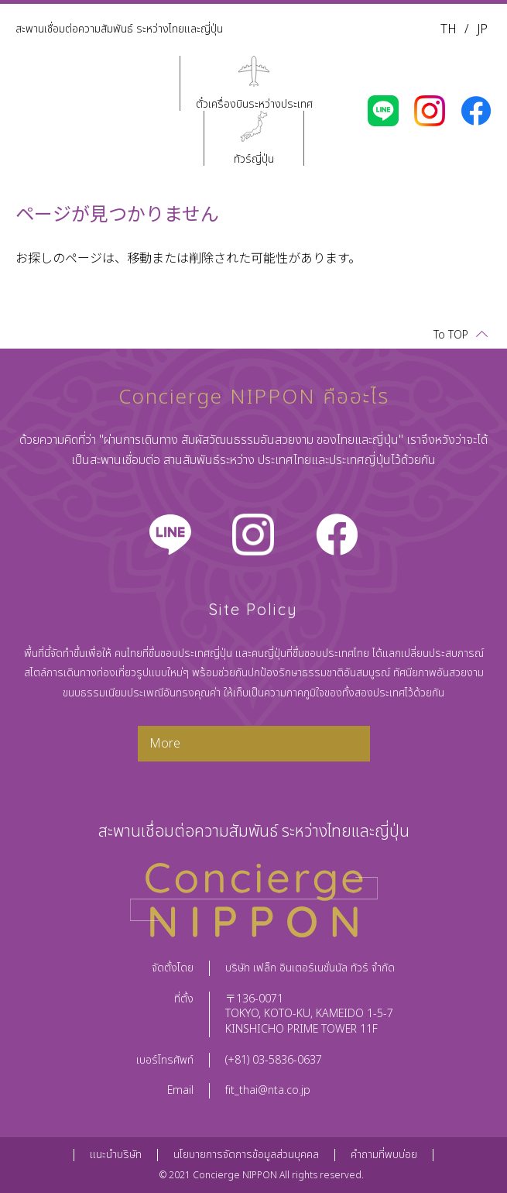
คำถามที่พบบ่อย (384, 1155)
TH (448, 29)
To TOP (450, 335)
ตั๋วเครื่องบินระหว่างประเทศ (254, 103)
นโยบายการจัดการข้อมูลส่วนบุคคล (246, 1155)
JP (482, 29)
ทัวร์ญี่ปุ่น (254, 158)
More (164, 743)
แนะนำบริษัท (116, 1155)
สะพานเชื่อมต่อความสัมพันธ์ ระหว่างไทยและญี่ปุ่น (119, 29)
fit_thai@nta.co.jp (267, 1090)
